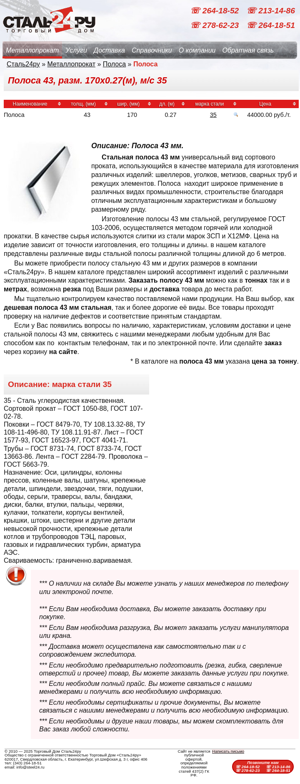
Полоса (114, 64)
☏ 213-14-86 (270, 10)
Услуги (76, 50)
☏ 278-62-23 (215, 25)
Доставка (109, 50)
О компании (197, 50)
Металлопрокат (32, 50)
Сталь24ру (23, 64)
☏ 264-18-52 (215, 10)
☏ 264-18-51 (270, 25)
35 (213, 114)
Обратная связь (248, 50)
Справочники (152, 50)
